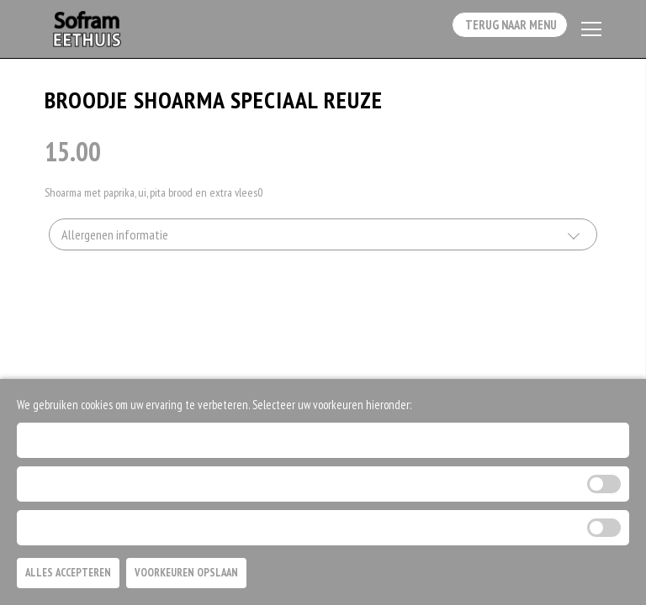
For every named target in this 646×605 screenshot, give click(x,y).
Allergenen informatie (114, 240)
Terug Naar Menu (503, 30)
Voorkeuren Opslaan (186, 573)
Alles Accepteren (68, 573)
